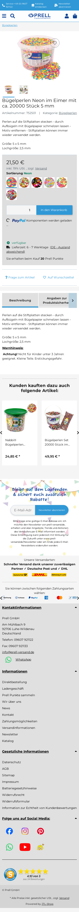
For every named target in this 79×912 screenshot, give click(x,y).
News (6, 708)
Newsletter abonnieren (52, 510)
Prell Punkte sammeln (18, 695)
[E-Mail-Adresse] (23, 510)
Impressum (10, 782)
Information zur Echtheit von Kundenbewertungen (39, 808)
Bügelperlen (68, 113)
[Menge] (22, 210)
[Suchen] (12, 16)
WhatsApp (23, 659)
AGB (5, 769)
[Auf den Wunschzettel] (54, 43)
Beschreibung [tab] (20, 300)
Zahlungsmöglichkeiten (19, 721)
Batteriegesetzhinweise (19, 788)
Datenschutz (11, 762)
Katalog (8, 741)
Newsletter (10, 734)
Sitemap (8, 775)
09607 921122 (23, 640)
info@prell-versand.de (18, 652)
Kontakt (8, 715)
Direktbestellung (14, 682)
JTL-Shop (47, 903)
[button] (67, 16)
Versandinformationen (18, 728)
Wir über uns (11, 702)
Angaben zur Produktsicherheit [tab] (57, 300)
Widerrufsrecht (13, 795)
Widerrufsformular (16, 801)
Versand (41, 168)
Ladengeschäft (13, 688)
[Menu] (4, 16)
